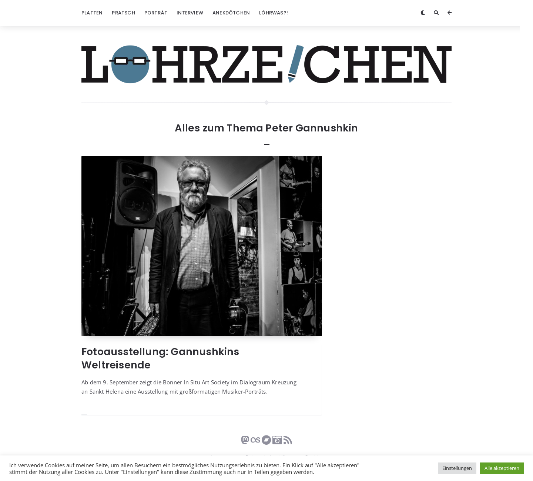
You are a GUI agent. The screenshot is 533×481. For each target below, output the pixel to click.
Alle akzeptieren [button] (502, 468)
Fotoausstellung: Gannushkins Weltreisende (160, 358)
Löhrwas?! (273, 12)
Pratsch (123, 12)
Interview (190, 12)
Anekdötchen (231, 12)
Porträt (155, 12)
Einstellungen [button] (457, 468)
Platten (92, 12)
